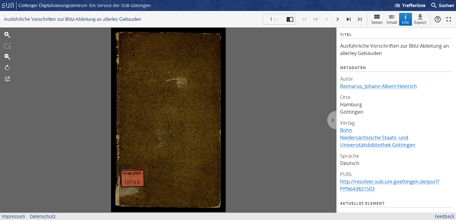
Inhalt (392, 19)
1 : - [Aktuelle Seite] (274, 19)
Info (405, 19)
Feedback (444, 216)
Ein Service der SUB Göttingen (120, 5)
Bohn (346, 130)
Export (420, 19)
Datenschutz (43, 216)
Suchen (442, 5)
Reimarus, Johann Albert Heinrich (378, 86)
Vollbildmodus (448, 19)
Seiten (377, 19)
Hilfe (437, 19)
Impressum (13, 216)
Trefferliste (409, 5)
